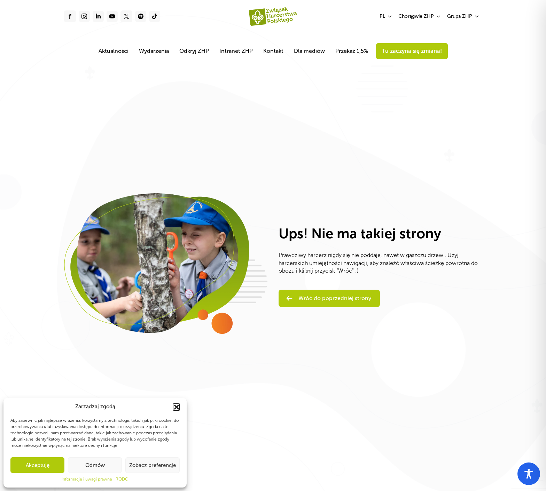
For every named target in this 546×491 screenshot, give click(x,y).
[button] (176, 406)
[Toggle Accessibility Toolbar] (529, 474)
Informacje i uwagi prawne (87, 479)
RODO (122, 479)
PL (382, 16)
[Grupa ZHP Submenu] (477, 16)
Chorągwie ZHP (416, 16)
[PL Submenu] (390, 16)
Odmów (95, 465)
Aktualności (113, 51)
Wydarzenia (154, 51)
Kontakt (273, 51)
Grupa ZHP (459, 16)
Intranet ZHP (236, 51)
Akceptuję (37, 465)
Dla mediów (309, 51)
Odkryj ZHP (194, 51)
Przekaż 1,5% (351, 51)
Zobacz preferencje (152, 465)
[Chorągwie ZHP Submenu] (439, 16)
